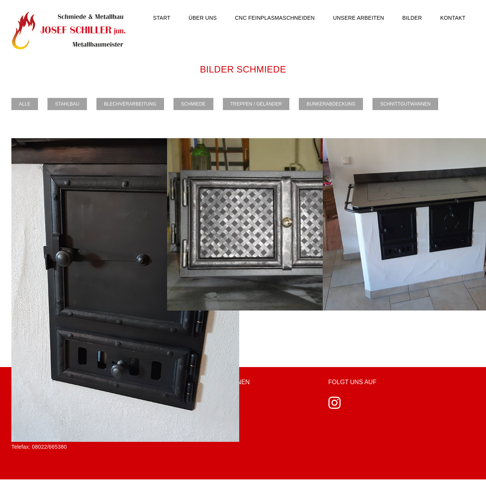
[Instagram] (334, 403)
